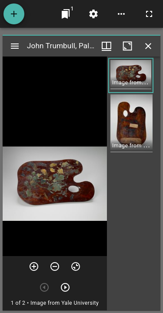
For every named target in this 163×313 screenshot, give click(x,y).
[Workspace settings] (93, 13)
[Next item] (65, 287)
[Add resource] (13, 13)
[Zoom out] (54, 266)
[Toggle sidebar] (14, 46)
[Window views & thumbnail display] (106, 46)
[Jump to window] (65, 13)
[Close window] (148, 46)
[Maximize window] (127, 46)
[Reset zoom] (75, 266)
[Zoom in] (33, 266)
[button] (130, 75)
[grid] (133, 183)
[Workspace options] (121, 13)
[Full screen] (149, 13)
